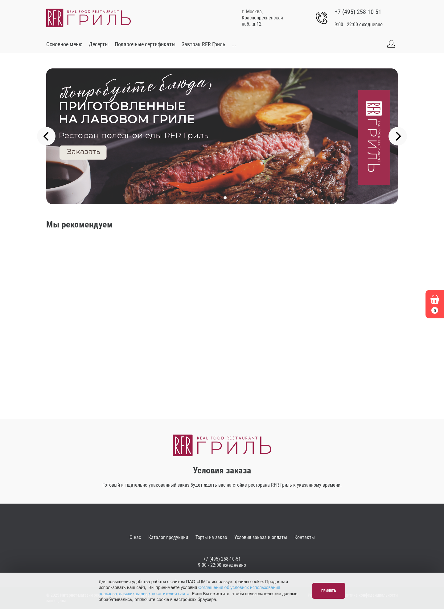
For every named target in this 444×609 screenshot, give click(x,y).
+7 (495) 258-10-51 (358, 11)
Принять (328, 591)
